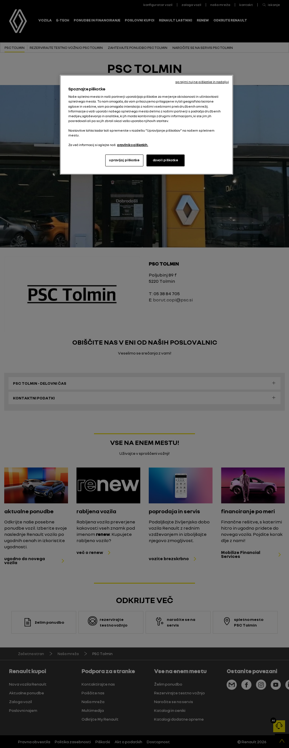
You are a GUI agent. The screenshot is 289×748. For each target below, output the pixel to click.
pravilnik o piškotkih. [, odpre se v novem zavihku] (132, 145)
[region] (146, 125)
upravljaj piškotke (124, 160)
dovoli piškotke (165, 160)
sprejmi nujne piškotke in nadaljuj (202, 82)
